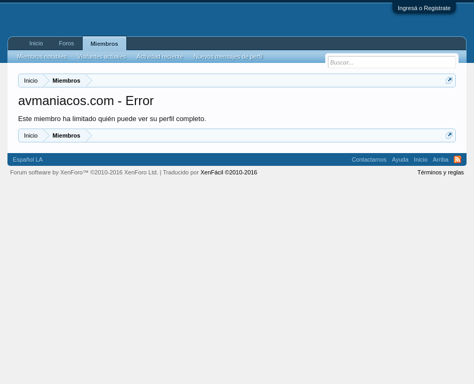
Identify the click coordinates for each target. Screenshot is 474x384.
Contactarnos (369, 159)
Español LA (28, 159)
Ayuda (400, 159)
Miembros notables (42, 56)
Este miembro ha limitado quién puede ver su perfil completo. (112, 119)
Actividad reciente (159, 56)
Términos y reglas (440, 172)
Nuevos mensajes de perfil (228, 56)
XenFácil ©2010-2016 (229, 172)
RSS (457, 159)
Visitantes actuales (101, 56)
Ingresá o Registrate (424, 8)
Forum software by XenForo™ (84, 172)
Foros (66, 43)
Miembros (104, 44)
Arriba (440, 159)
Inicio (36, 43)
